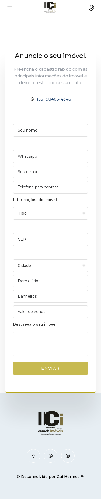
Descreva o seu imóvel (35, 324)
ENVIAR (50, 368)
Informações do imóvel (35, 199)
